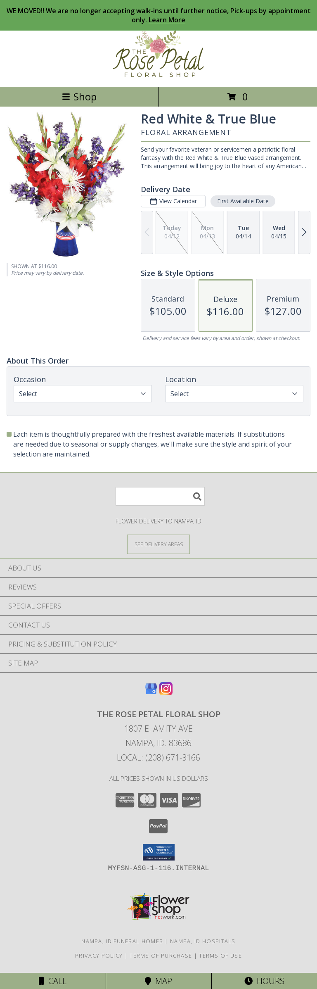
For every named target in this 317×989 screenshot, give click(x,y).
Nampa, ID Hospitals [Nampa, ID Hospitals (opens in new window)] (203, 941)
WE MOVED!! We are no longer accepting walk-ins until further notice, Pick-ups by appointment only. (159, 15)
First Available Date (243, 201)
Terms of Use (220, 955)
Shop (79, 96)
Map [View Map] (158, 981)
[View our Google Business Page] (151, 692)
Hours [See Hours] (264, 981)
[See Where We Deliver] (158, 544)
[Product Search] (160, 496)
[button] (159, 852)
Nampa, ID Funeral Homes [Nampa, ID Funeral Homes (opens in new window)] (122, 941)
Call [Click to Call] (52, 981)
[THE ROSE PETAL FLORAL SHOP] (158, 74)
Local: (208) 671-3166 (158, 757)
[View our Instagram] (166, 692)
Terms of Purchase (161, 955)
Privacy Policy (99, 955)
